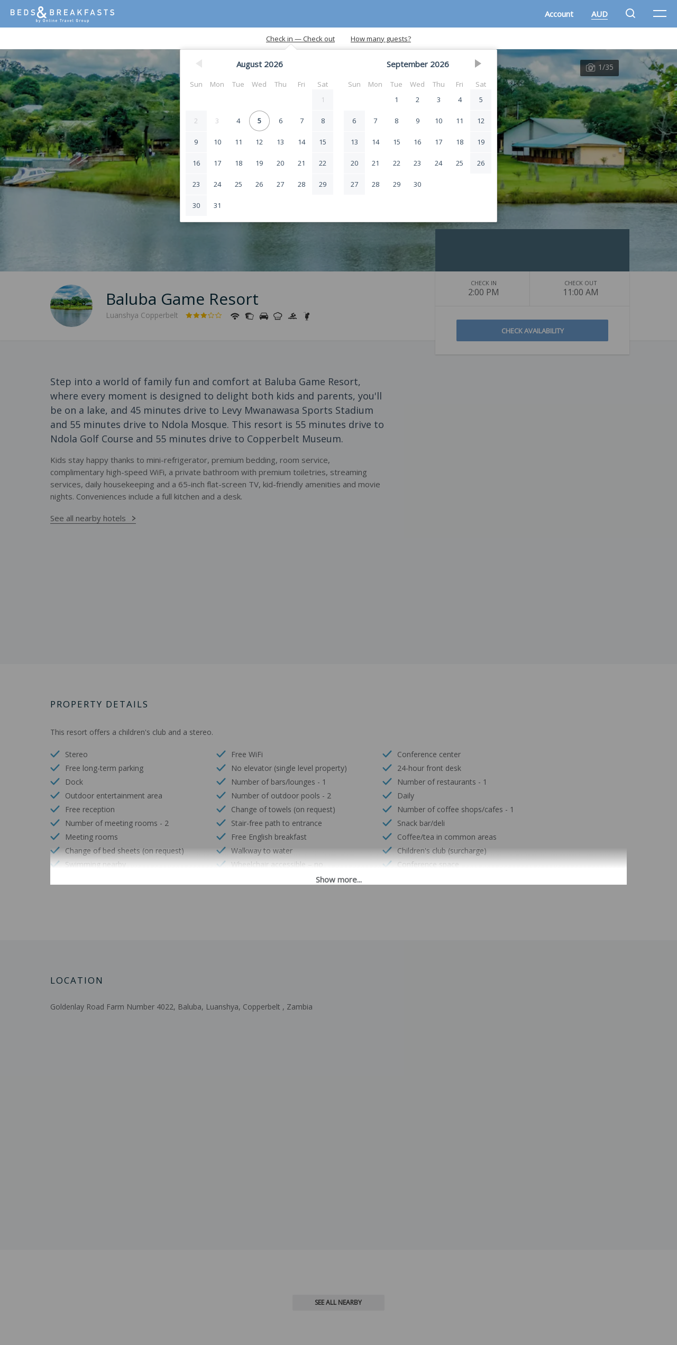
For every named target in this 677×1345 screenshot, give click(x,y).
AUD (599, 13)
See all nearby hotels (88, 518)
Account (559, 13)
